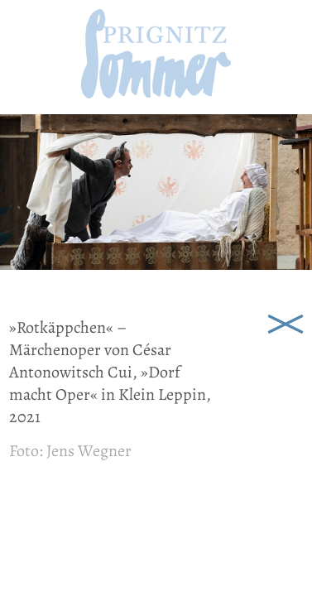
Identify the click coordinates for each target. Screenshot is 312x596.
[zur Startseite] (156, 93)
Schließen (285, 323)
